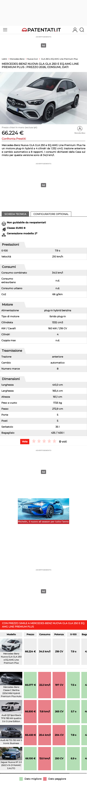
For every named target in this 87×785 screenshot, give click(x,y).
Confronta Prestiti (14, 138)
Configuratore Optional (51, 214)
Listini (4, 59)
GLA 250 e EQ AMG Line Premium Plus (59, 59)
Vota (25, 441)
